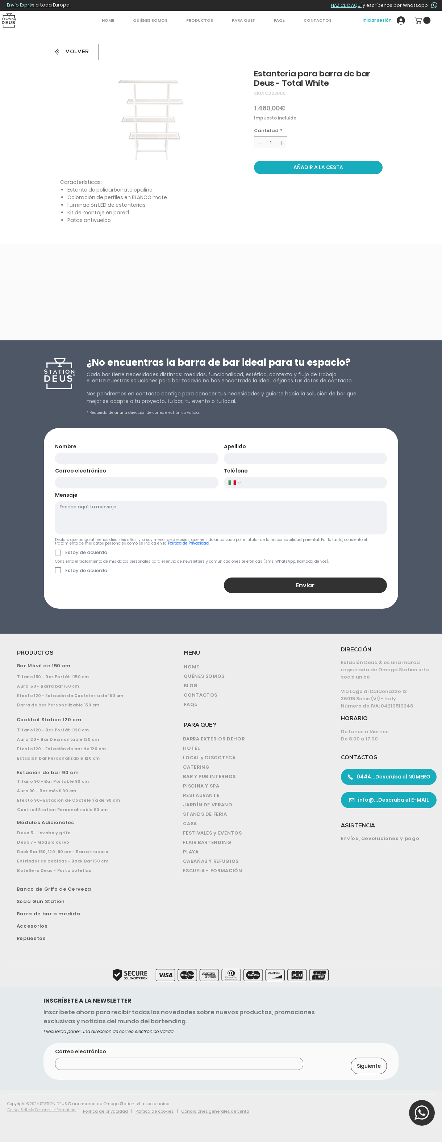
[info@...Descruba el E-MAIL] (389, 800)
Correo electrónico (80, 471)
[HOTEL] (248, 748)
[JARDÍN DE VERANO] (248, 805)
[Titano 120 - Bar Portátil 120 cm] (83, 730)
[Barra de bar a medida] (84, 914)
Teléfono (236, 471)
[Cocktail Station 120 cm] (84, 720)
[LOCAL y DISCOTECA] (248, 758)
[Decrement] (259, 143)
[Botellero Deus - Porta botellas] (83, 870)
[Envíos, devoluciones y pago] (386, 838)
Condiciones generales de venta (215, 1111)
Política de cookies (154, 1111)
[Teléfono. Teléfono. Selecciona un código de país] (235, 483)
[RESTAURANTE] (248, 795)
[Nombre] (134, 458)
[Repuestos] (84, 938)
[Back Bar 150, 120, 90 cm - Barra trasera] (83, 852)
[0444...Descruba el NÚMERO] (389, 777)
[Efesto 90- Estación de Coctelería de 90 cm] (83, 800)
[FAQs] (247, 705)
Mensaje (66, 495)
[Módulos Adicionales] (84, 823)
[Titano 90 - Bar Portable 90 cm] (83, 781)
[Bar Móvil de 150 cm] (84, 666)
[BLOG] (247, 686)
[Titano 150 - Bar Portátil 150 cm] (83, 677)
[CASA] (248, 824)
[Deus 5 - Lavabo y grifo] (83, 833)
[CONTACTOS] (247, 695)
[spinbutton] (271, 143)
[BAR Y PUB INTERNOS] (248, 777)
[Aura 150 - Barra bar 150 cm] (83, 686)
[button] (199, 20)
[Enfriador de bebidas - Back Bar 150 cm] (83, 861)
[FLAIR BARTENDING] (248, 843)
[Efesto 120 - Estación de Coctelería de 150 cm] (83, 696)
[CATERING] (248, 767)
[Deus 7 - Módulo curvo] (83, 842)
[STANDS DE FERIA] (248, 814)
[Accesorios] (84, 926)
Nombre (65, 447)
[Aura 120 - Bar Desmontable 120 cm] (83, 739)
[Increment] (282, 143)
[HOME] (247, 667)
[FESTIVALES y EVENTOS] (248, 833)
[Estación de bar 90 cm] (84, 773)
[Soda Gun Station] (84, 902)
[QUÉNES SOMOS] (247, 676)
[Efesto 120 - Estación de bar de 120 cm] (83, 749)
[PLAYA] (248, 852)
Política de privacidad (105, 1111)
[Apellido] (303, 458)
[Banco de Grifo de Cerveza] (84, 889)
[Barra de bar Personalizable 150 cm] (83, 705)
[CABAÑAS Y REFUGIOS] (248, 861)
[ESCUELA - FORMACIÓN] (248, 871)
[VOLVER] (71, 52)
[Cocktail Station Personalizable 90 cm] (83, 810)
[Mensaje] (221, 518)
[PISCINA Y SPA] (248, 786)
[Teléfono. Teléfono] (312, 482)
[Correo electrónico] (134, 482)
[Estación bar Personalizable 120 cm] (83, 758)
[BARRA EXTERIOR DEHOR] (248, 739)
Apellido (235, 447)
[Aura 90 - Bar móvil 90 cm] (83, 791)
